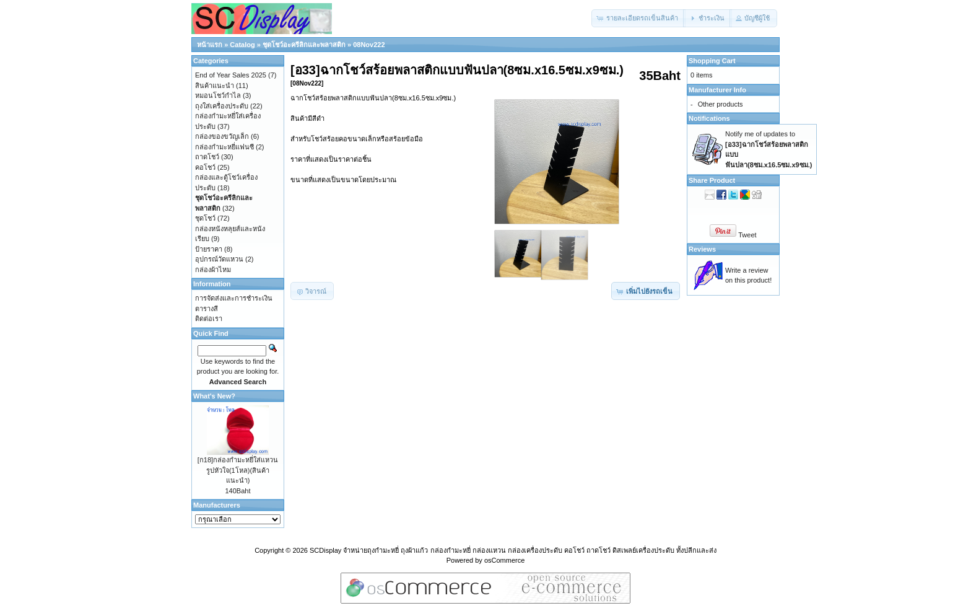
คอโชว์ (205, 167)
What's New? (214, 396)
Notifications (709, 118)
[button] (638, 18)
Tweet (747, 235)
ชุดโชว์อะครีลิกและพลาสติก (304, 44)
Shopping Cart (712, 60)
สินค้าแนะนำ (214, 85)
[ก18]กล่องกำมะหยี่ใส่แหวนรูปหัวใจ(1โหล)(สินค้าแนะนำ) (238, 470)
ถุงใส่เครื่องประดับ (221, 106)
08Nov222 (369, 44)
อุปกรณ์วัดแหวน (219, 259)
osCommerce (504, 560)
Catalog (242, 44)
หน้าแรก (209, 44)
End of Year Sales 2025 (230, 75)
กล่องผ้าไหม (213, 269)
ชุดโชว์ (205, 218)
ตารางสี (206, 308)
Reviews (702, 249)
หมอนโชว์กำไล (218, 95)
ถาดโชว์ (207, 157)
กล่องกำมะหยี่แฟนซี (224, 147)
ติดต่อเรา (208, 318)
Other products (720, 104)
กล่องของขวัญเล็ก (222, 136)
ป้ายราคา (208, 249)
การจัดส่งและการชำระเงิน (233, 298)
